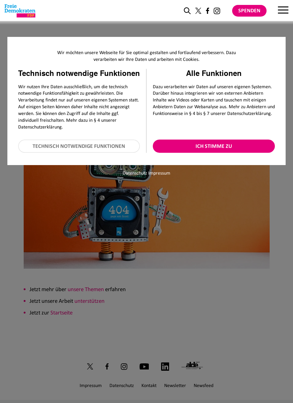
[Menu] (283, 11)
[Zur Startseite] (20, 10)
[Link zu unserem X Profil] (198, 11)
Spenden (249, 10)
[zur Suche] (187, 10)
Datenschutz (135, 173)
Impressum (159, 173)
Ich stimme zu (214, 146)
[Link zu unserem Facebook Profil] (207, 11)
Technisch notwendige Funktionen (79, 146)
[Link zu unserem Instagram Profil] (217, 11)
